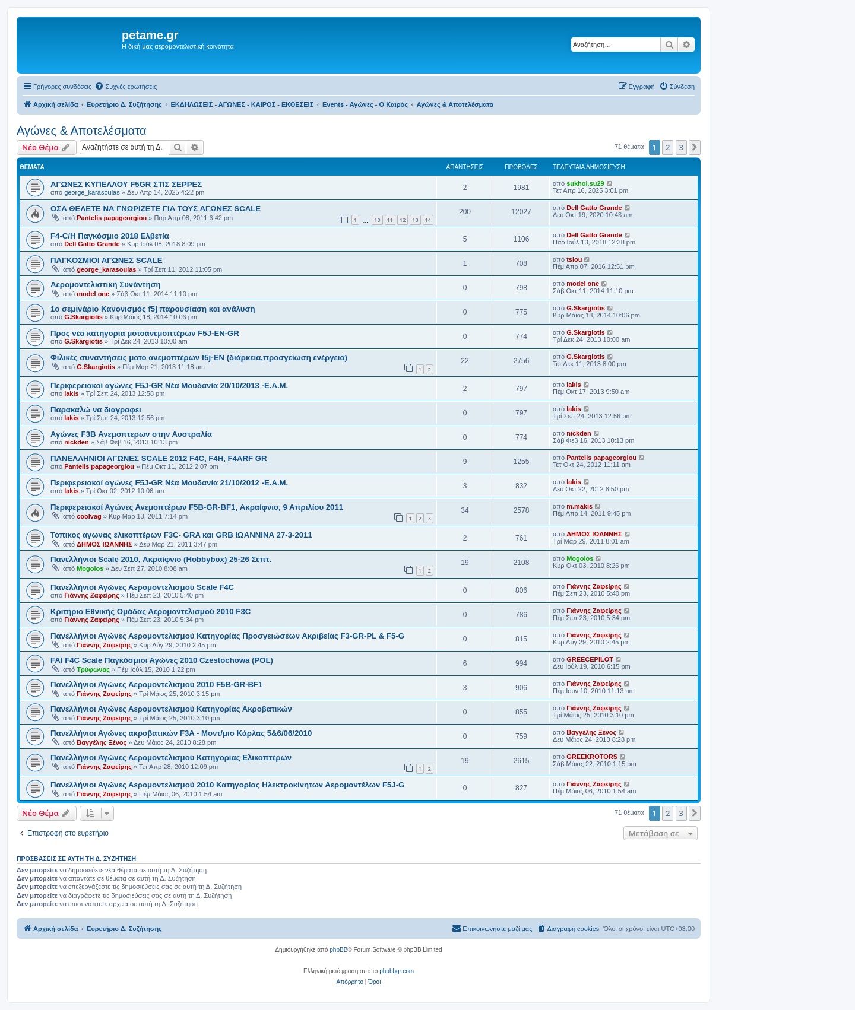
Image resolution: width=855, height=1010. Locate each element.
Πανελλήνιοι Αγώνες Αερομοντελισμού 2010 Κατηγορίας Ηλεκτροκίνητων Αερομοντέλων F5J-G (227, 784)
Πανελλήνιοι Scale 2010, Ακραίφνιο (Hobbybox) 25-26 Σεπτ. (160, 559)
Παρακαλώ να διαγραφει (95, 409)
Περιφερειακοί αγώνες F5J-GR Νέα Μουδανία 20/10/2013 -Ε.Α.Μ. (169, 385)
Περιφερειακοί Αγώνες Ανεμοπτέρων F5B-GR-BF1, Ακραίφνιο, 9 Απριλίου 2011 (196, 507)
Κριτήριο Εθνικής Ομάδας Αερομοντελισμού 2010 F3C (150, 611)
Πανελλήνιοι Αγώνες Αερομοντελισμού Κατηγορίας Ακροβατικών (171, 708)
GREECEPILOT (589, 659)
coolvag (89, 516)
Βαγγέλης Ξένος (101, 742)
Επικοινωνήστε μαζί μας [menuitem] (492, 928)
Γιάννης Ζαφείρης (91, 595)
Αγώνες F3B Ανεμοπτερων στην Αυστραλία (131, 434)
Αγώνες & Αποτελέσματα (82, 130)
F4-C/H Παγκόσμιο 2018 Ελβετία (109, 235)
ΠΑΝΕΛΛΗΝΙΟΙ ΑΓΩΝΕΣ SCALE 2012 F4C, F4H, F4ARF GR (158, 458)
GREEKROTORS (592, 756)
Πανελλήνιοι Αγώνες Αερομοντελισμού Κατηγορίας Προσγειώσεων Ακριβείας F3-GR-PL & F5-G (227, 635)
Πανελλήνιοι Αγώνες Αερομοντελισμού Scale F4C (142, 587)
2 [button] (668, 147)
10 (377, 220)
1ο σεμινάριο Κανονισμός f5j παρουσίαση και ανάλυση (152, 308)
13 (415, 220)
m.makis (579, 506)
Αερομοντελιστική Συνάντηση (105, 284)
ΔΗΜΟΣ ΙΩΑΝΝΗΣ (104, 544)
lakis (71, 393)
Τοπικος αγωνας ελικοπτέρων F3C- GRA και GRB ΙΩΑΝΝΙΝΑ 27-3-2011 (181, 535)
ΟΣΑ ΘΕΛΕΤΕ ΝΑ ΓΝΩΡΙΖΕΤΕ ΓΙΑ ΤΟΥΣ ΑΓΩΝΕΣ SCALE (155, 208)
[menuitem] (125, 87)
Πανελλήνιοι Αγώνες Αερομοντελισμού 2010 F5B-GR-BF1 (156, 684)
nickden (76, 442)
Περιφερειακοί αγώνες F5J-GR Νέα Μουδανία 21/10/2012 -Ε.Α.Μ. (169, 482)
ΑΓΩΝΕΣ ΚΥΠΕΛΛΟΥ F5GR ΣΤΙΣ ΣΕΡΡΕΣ (126, 184)
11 (390, 220)
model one (93, 293)
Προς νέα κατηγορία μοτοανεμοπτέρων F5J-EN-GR (144, 333)
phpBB (338, 950)
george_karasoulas (92, 192)
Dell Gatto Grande (594, 207)
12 (403, 220)
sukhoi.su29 (585, 183)
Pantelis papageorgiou (112, 217)
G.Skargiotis (83, 316)
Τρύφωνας (93, 669)
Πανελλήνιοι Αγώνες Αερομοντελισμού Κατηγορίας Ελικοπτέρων (171, 757)
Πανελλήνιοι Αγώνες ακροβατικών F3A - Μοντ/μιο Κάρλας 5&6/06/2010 (181, 733)
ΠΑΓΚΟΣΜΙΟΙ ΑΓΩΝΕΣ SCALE (106, 260)
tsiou (574, 259)
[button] (695, 147)
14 (428, 220)
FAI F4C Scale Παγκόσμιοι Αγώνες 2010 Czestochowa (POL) (161, 660)
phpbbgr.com (396, 971)
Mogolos (90, 568)
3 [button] (681, 147)
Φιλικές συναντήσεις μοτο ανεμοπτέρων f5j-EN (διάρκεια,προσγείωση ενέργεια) (198, 357)
